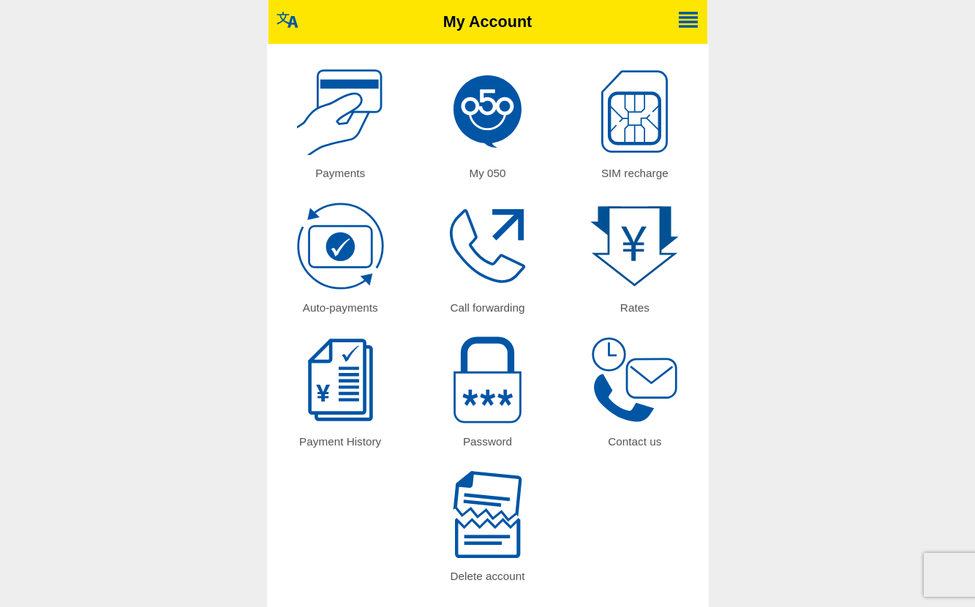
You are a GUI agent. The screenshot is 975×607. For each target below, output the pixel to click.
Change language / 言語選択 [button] (287, 19)
